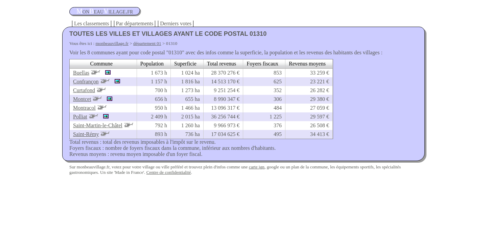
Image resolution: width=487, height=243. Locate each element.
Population (152, 63)
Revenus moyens (307, 63)
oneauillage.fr (104, 11)
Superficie (185, 63)
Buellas (81, 73)
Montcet (82, 99)
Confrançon (86, 81)
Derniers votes (175, 23)
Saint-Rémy (86, 134)
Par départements (135, 23)
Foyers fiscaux (262, 63)
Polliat (80, 116)
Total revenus (221, 63)
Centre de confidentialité (168, 172)
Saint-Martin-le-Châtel (97, 125)
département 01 (147, 43)
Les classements (91, 23)
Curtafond (84, 90)
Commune (101, 63)
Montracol (84, 108)
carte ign (256, 166)
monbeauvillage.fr (112, 43)
